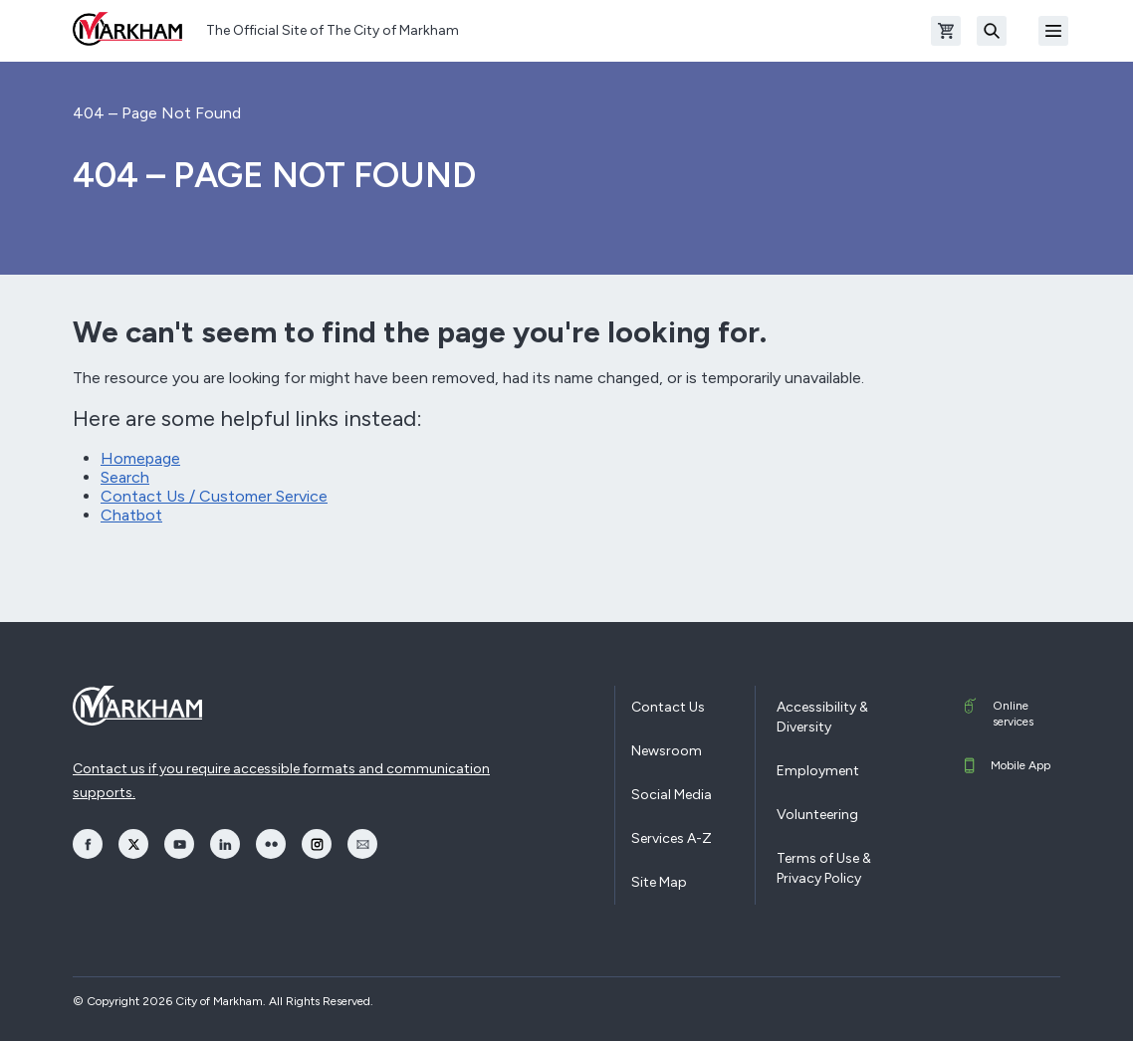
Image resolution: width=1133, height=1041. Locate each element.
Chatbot (131, 515)
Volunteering (817, 814)
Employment (818, 770)
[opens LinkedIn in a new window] (225, 844)
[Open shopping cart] (946, 31)
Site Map (659, 882)
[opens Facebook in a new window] (88, 844)
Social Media (671, 794)
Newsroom (666, 750)
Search (125, 477)
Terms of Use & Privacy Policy (824, 868)
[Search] (992, 31)
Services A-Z (671, 838)
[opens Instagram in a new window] (317, 844)
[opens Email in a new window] (362, 844)
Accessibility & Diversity (822, 717)
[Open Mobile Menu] (1053, 31)
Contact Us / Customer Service (214, 496)
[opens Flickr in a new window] (271, 844)
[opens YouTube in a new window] (179, 844)
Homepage (140, 458)
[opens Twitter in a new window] (133, 844)
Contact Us (668, 707)
